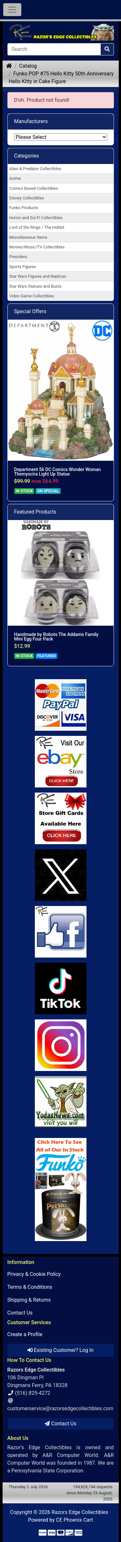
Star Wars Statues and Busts (35, 286)
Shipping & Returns (29, 1300)
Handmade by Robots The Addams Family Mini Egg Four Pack (56, 636)
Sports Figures (22, 266)
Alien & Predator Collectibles (35, 168)
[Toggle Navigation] (12, 9)
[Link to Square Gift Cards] (60, 818)
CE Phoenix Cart (74, 1520)
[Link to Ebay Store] (60, 761)
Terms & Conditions (30, 1287)
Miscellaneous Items (28, 237)
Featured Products (35, 512)
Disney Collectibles (26, 198)
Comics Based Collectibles (33, 188)
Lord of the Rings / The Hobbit (37, 227)
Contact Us (20, 1313)
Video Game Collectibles (31, 296)
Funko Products (23, 207)
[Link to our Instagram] (60, 1045)
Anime (15, 178)
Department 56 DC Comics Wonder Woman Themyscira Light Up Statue (57, 471)
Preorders (18, 256)
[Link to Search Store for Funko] (60, 1189)
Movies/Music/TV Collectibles (37, 247)
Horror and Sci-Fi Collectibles (36, 217)
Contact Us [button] (60, 1424)
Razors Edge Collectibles (80, 1512)
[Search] (54, 49)
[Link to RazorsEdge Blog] (60, 988)
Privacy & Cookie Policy (34, 1274)
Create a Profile (25, 1334)
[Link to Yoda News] (60, 1102)
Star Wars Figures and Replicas (37, 276)
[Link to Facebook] (60, 932)
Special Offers (30, 311)
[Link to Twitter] (60, 875)
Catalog (28, 66)
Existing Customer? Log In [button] (60, 1350)
